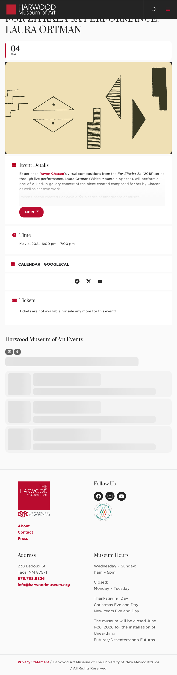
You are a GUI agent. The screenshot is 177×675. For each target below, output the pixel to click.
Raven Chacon (51, 174)
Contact (25, 532)
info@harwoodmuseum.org (44, 585)
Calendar (29, 264)
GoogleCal (56, 264)
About (24, 526)
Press (23, 538)
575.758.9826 (31, 578)
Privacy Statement (33, 662)
